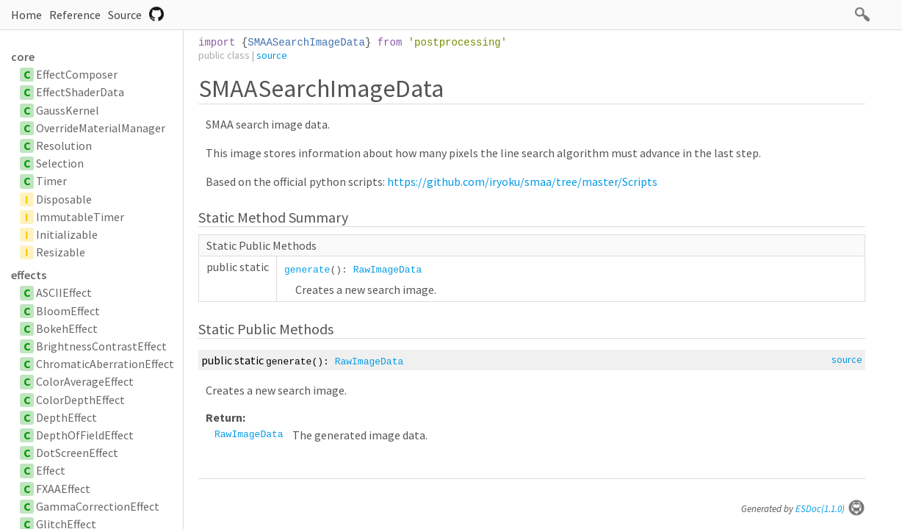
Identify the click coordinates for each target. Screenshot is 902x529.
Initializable (67, 234)
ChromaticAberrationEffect (105, 363)
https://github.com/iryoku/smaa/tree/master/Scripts (522, 181)
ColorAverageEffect (85, 381)
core (23, 56)
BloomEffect (68, 310)
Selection (60, 163)
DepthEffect (66, 417)
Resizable (60, 252)
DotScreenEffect (77, 452)
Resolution (64, 145)
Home (26, 14)
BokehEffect (67, 328)
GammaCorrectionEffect (97, 506)
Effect (50, 470)
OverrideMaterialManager (100, 127)
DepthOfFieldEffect (85, 435)
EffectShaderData (80, 91)
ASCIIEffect (64, 292)
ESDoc (830, 509)
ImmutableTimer (80, 216)
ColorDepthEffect (80, 399)
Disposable (64, 199)
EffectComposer (77, 74)
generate (307, 270)
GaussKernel (67, 110)
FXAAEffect (63, 488)
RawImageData (387, 270)
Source (125, 14)
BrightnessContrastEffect (101, 346)
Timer (51, 180)
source (271, 55)
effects (28, 274)
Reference (75, 14)
